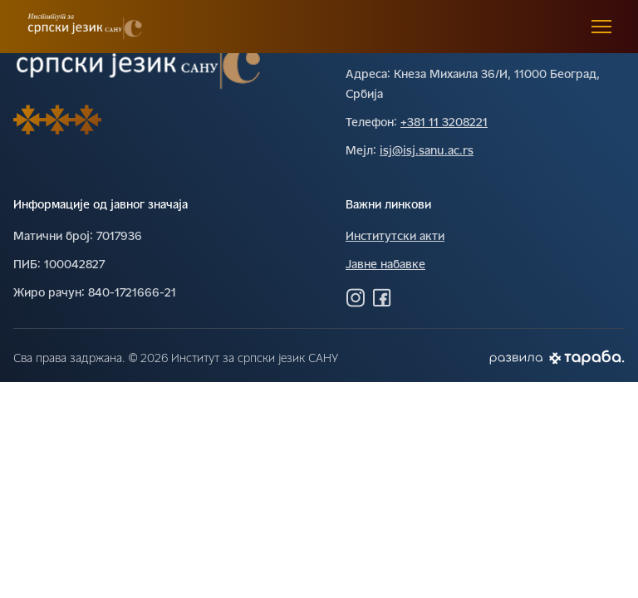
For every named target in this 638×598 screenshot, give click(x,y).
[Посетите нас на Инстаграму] (356, 297)
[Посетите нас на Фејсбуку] (382, 297)
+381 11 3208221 (444, 123)
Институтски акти (395, 237)
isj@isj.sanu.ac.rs (427, 151)
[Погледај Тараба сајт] (587, 357)
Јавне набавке (385, 265)
